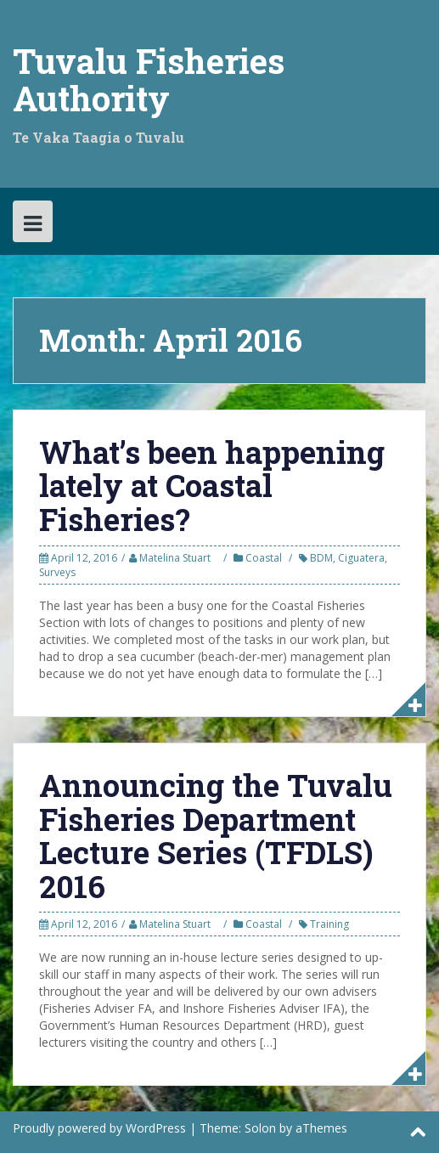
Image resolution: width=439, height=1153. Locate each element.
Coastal (263, 558)
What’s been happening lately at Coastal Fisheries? (212, 486)
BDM (321, 558)
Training (329, 924)
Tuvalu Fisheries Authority (148, 79)
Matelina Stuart (175, 558)
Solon (260, 1128)
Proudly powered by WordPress (99, 1128)
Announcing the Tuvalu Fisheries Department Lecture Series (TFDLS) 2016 (215, 836)
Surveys (57, 572)
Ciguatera (361, 558)
